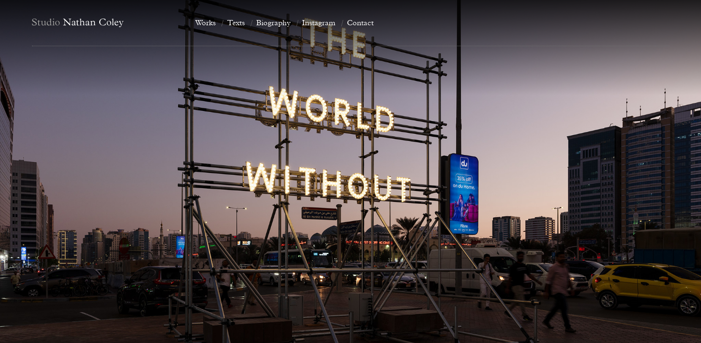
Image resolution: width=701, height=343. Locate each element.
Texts (236, 22)
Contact (360, 22)
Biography (273, 22)
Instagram (318, 22)
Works (205, 22)
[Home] (106, 23)
